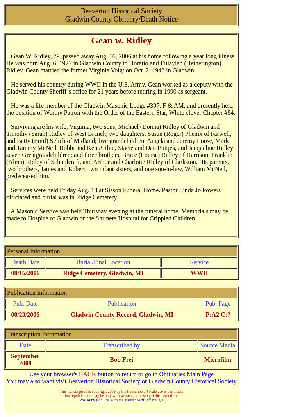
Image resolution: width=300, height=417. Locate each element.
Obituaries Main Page (186, 374)
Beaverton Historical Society (104, 381)
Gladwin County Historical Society (192, 381)
